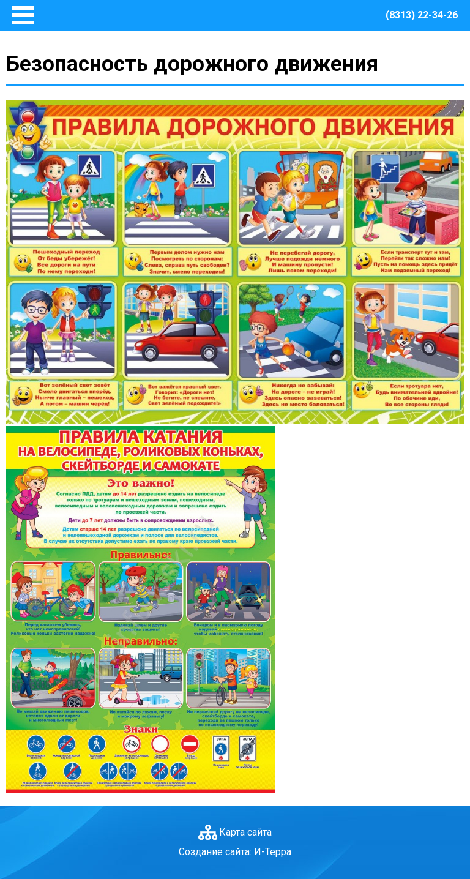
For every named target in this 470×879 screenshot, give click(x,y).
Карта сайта (245, 832)
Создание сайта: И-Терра (235, 852)
